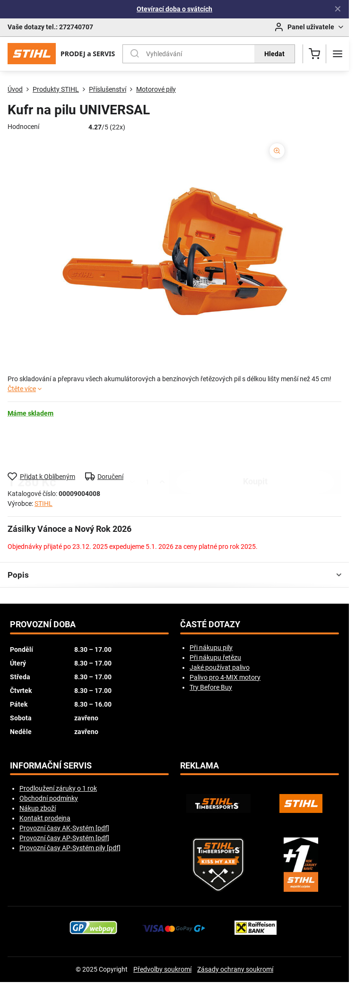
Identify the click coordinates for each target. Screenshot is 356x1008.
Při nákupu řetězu (215, 657)
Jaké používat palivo (220, 667)
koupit (255, 444)
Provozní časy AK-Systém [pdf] (64, 828)
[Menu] (337, 53)
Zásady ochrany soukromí (235, 969)
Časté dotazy (210, 624)
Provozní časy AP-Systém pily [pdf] (70, 848)
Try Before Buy (211, 687)
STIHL (43, 503)
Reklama (199, 765)
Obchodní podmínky (48, 798)
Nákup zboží (37, 808)
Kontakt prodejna (44, 818)
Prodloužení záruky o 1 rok (58, 788)
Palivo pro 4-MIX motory (225, 677)
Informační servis (51, 765)
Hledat (274, 54)
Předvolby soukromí (162, 969)
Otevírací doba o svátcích (174, 9)
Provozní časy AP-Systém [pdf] (64, 838)
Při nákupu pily (211, 647)
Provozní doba (43, 624)
